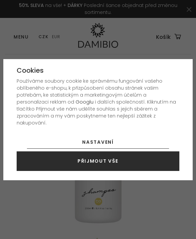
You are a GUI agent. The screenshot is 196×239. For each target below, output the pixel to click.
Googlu (85, 102)
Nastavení (97, 142)
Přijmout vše (98, 161)
